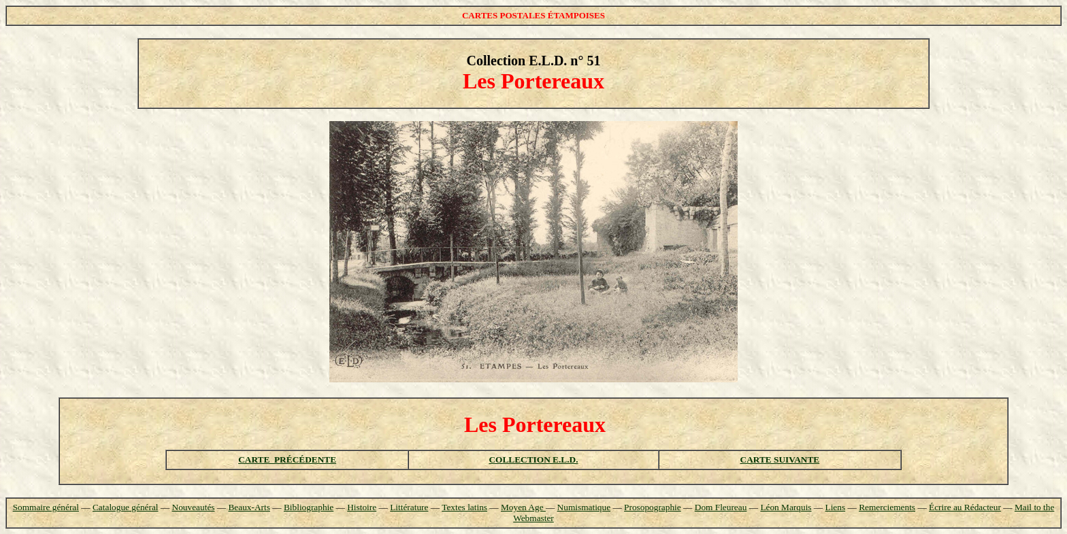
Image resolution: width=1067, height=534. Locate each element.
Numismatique (583, 507)
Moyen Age (523, 507)
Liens (835, 507)
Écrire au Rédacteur (965, 507)
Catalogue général (126, 507)
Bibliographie (308, 507)
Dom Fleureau (721, 507)
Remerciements (887, 507)
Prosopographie (652, 507)
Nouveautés (193, 507)
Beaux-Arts (248, 507)
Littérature (409, 507)
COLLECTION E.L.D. (533, 459)
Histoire (361, 507)
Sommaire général (46, 507)
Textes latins (464, 507)
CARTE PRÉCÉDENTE (287, 459)
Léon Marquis (785, 507)
